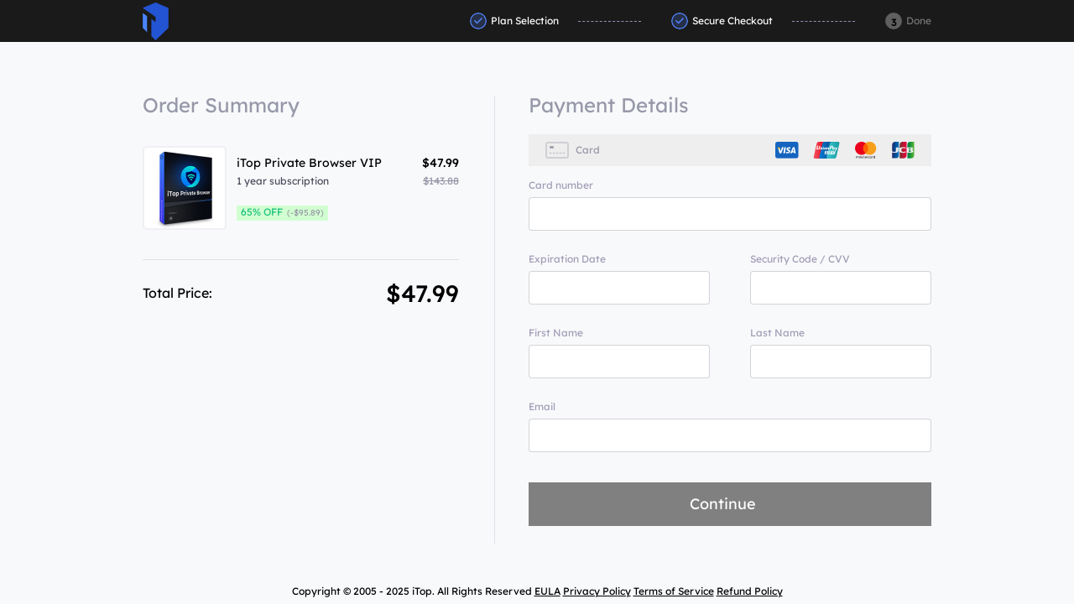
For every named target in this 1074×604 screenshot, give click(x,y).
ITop (156, 21)
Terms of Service (673, 591)
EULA (547, 591)
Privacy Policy (597, 591)
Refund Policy (750, 591)
